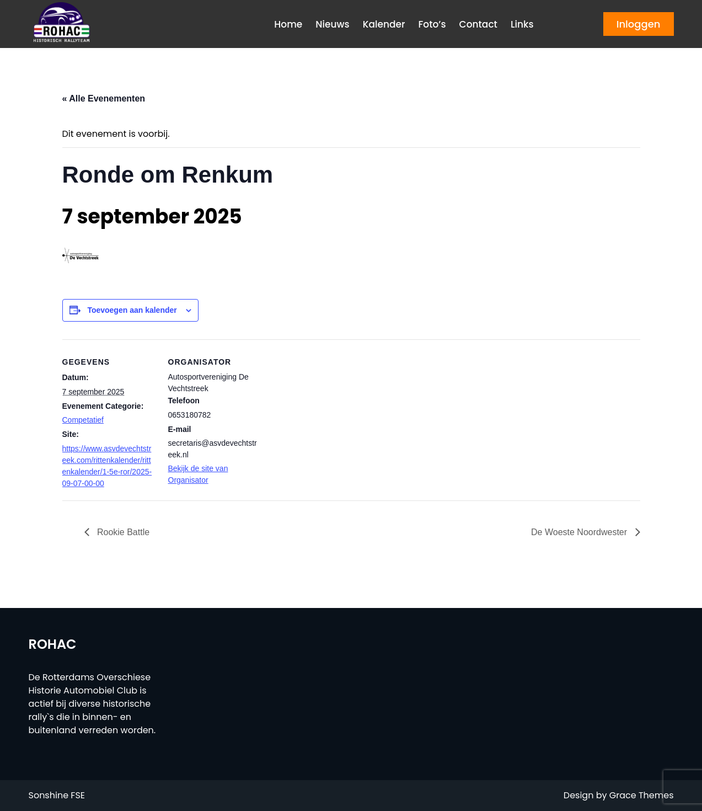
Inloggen (639, 24)
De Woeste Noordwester (580, 532)
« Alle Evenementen (104, 98)
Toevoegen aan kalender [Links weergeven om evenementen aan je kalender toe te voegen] (131, 310)
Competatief (83, 419)
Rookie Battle (122, 532)
